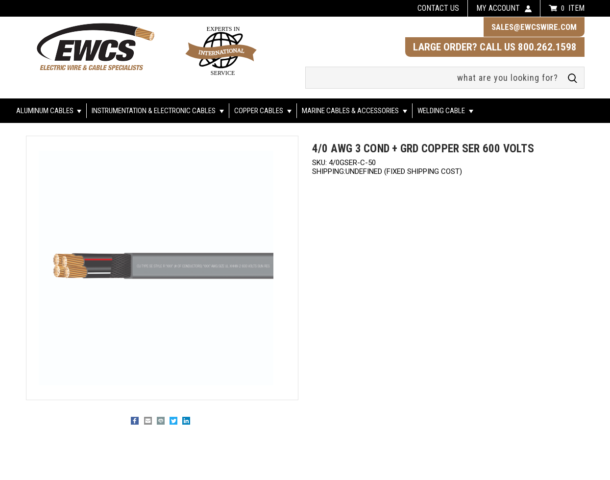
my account (498, 8)
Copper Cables (263, 110)
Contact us (438, 8)
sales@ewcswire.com (534, 27)
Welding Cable (445, 110)
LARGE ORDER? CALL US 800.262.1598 (495, 47)
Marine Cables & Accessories (354, 110)
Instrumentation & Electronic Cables (158, 110)
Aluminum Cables (49, 110)
